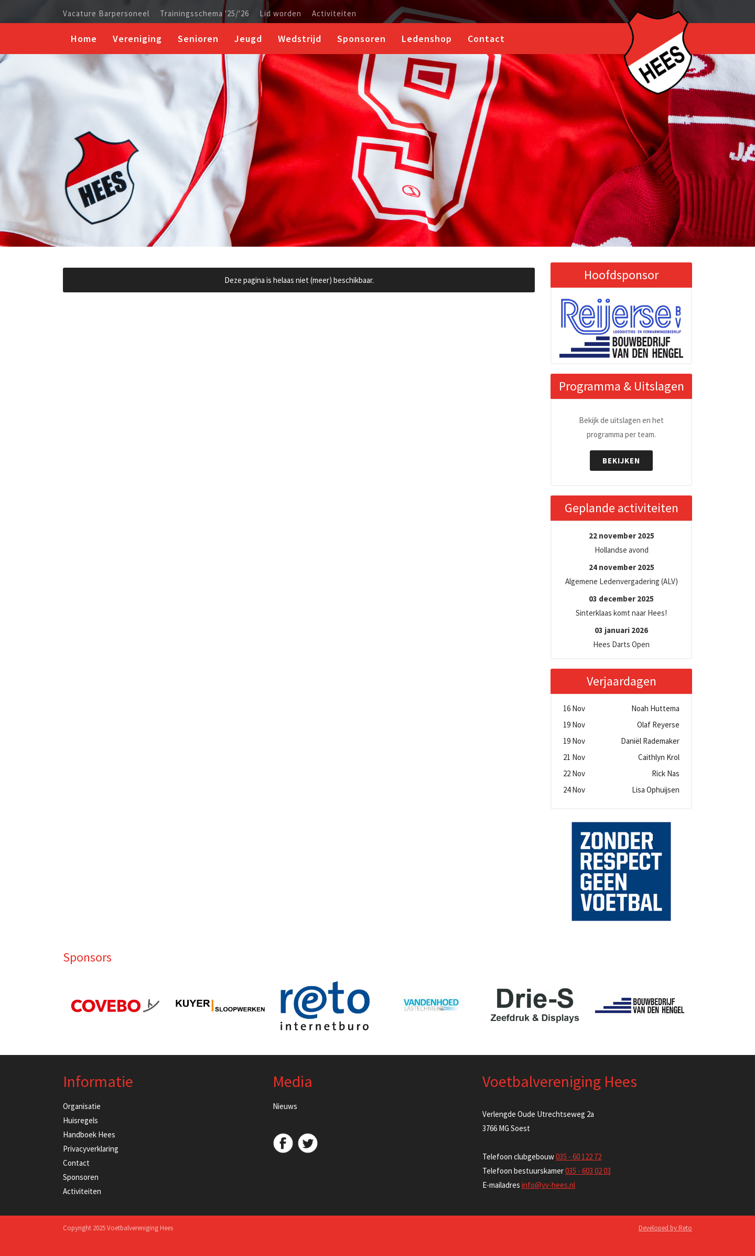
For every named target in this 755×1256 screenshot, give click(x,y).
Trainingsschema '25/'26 (204, 13)
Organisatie (82, 1106)
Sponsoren (361, 39)
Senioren (198, 39)
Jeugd (248, 39)
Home (84, 39)
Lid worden (280, 13)
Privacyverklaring (90, 1149)
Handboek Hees (89, 1134)
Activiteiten (334, 13)
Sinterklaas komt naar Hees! (621, 606)
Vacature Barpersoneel (106, 13)
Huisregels (80, 1120)
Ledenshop (427, 39)
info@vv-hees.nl (548, 1185)
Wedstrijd (299, 39)
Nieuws (285, 1106)
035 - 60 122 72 (578, 1157)
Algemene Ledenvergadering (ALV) (621, 574)
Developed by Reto (665, 1227)
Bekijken (621, 461)
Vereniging (137, 39)
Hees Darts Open (621, 637)
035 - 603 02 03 (588, 1171)
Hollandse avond (621, 543)
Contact (486, 39)
